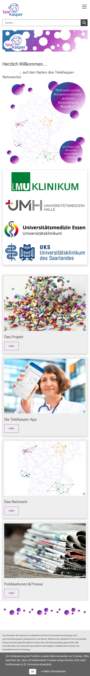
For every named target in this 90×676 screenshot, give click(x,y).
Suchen (85, 22)
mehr (11, 346)
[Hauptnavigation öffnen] (84, 7)
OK (32, 671)
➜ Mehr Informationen (53, 671)
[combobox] (45, 22)
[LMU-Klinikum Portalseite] (13, 10)
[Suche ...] (41, 22)
